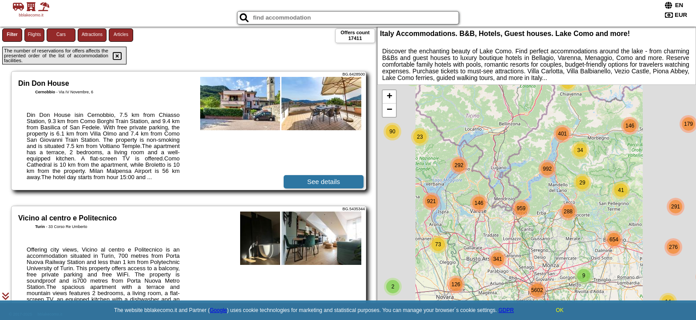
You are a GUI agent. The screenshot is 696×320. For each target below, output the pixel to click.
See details (323, 181)
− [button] (389, 110)
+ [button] (389, 97)
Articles (121, 34)
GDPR (506, 310)
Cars (61, 34)
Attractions (92, 34)
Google (218, 310)
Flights (34, 34)
